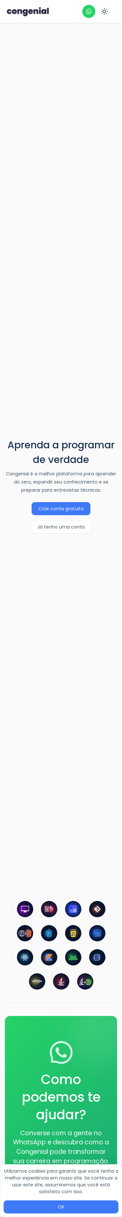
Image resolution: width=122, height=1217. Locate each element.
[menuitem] (106, 11)
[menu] (106, 11)
